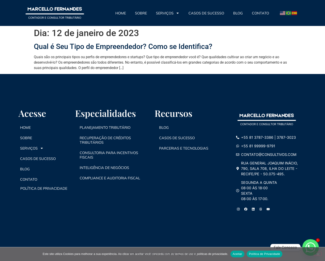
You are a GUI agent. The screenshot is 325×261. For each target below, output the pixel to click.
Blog (238, 13)
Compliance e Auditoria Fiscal (110, 178)
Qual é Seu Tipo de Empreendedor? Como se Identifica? (123, 46)
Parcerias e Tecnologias (183, 148)
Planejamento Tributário (105, 127)
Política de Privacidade (264, 254)
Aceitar (237, 254)
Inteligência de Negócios (104, 167)
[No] (318, 254)
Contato (260, 13)
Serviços (167, 13)
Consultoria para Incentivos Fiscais (109, 154)
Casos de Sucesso (206, 13)
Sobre (141, 13)
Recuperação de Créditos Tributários (105, 140)
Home (120, 13)
